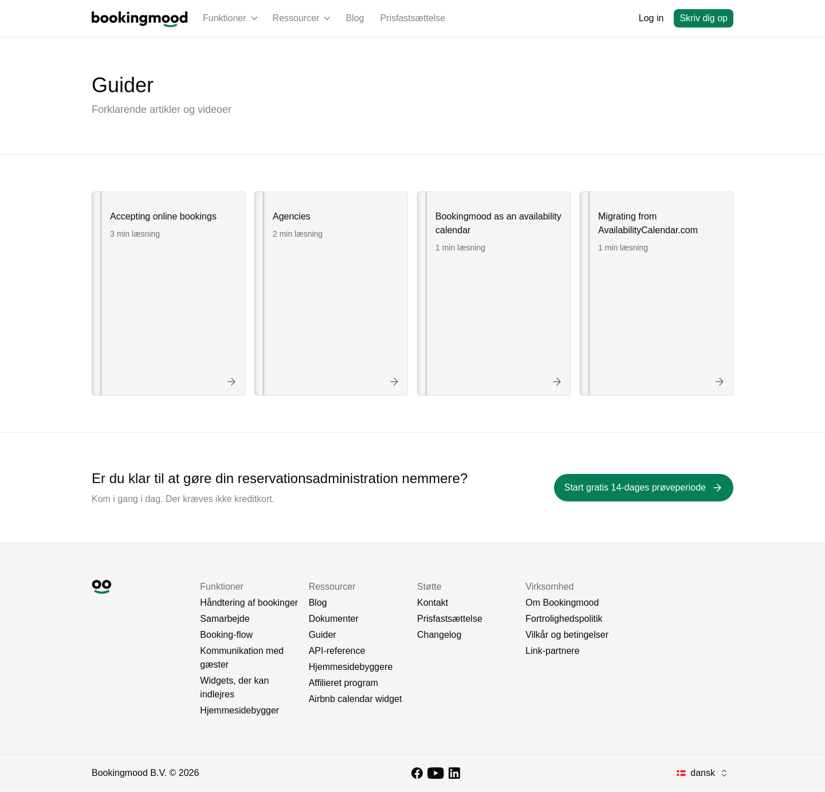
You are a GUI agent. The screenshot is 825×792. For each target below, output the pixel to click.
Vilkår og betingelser (566, 635)
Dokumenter (334, 619)
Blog (354, 18)
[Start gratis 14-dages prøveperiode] (643, 488)
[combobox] (702, 773)
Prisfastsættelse (412, 18)
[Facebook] (417, 773)
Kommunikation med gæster (242, 658)
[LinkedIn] (454, 773)
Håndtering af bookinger (249, 603)
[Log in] (651, 18)
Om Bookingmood (562, 603)
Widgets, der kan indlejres (234, 688)
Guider (322, 635)
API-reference (337, 651)
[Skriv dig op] (703, 18)
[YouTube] (435, 773)
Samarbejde (224, 619)
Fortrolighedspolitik (563, 619)
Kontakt (432, 603)
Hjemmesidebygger (239, 711)
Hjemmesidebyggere (351, 667)
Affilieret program (344, 683)
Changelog (439, 635)
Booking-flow (226, 635)
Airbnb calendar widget (355, 699)
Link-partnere (552, 651)
